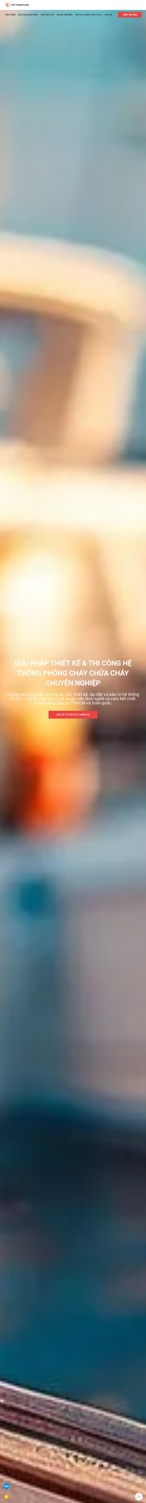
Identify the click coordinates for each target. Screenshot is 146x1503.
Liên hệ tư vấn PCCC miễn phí (73, 714)
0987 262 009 (130, 14)
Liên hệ (108, 15)
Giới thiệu (10, 15)
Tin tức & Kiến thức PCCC (88, 15)
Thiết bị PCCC (47, 15)
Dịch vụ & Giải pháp (28, 15)
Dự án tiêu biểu (65, 15)
